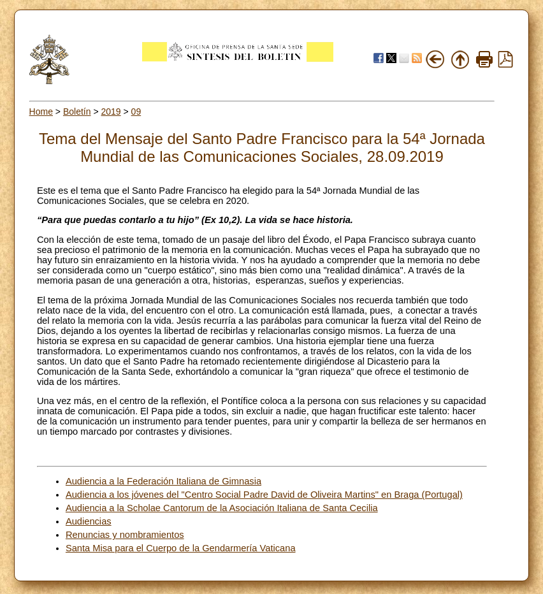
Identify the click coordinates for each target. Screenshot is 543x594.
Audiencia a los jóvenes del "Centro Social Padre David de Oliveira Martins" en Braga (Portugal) (264, 494)
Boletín (77, 111)
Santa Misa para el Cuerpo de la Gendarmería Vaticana (181, 548)
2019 (110, 111)
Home (41, 111)
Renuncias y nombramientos (125, 535)
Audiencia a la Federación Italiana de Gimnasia (163, 481)
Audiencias (89, 521)
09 (136, 111)
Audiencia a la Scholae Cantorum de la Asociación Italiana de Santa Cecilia (222, 508)
